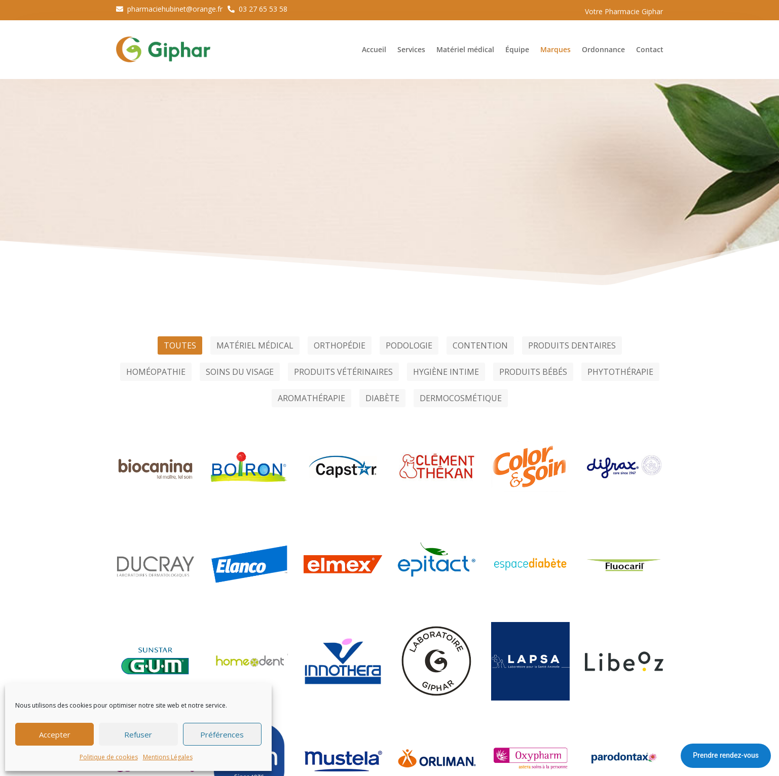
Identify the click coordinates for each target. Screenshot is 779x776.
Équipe (517, 49)
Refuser (138, 734)
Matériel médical (465, 49)
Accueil (374, 49)
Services (411, 49)
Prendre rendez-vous (726, 755)
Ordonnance (603, 49)
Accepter (54, 734)
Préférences (222, 734)
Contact (649, 49)
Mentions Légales (168, 757)
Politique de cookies (109, 757)
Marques (555, 49)
